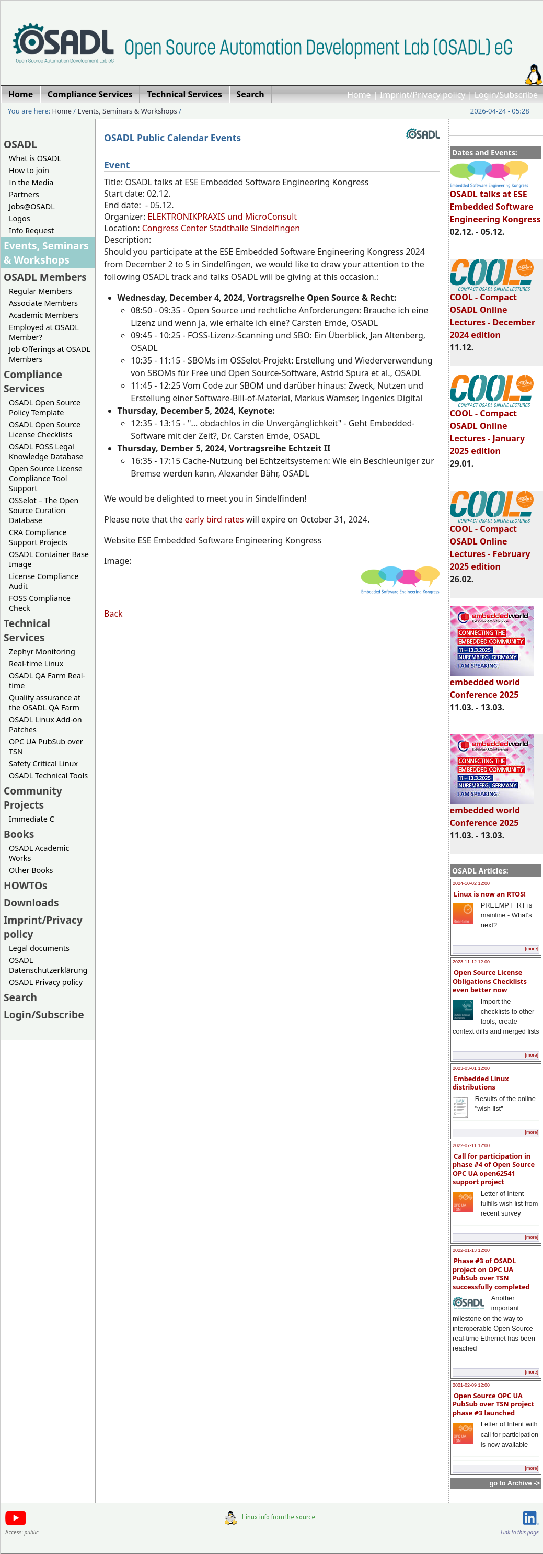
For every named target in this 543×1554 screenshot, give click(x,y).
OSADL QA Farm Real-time (47, 680)
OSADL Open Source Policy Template (44, 407)
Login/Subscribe (506, 94)
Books (19, 834)
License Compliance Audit (43, 581)
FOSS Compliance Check (40, 603)
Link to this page (520, 1532)
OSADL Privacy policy (46, 982)
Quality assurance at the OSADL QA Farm (44, 702)
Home (359, 94)
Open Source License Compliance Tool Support (46, 478)
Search (20, 997)
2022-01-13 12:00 (471, 1250)
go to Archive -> (514, 1483)
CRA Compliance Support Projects (38, 537)
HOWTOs (26, 885)
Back (113, 613)
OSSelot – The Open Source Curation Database (43, 510)
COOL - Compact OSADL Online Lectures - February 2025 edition (492, 543)
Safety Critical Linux (43, 763)
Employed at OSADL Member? (44, 332)
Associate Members (43, 303)
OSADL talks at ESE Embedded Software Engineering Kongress (495, 202)
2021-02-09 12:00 (471, 1385)
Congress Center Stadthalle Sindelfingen (221, 228)
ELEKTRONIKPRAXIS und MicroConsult (222, 216)
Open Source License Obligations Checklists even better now (490, 981)
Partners (24, 194)
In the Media (31, 182)
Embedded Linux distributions (481, 1083)
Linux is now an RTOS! (490, 894)
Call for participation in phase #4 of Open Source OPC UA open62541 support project (494, 1169)
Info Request (31, 230)
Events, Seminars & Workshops (127, 111)
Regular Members (40, 291)
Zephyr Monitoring (42, 651)
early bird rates (215, 519)
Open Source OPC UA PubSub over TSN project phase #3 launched (493, 1404)
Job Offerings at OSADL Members (49, 354)
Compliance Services (33, 381)
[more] (531, 948)
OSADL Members (45, 277)
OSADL (20, 144)
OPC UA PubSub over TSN (46, 746)
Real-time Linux (36, 663)
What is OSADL (35, 158)
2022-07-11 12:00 (471, 1145)
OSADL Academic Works (39, 853)
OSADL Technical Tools (48, 775)
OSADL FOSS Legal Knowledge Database (46, 451)
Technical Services (27, 630)
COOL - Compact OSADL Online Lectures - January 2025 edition (492, 427)
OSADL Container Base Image (49, 559)
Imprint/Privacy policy (423, 94)
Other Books (31, 870)
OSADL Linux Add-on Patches (45, 724)
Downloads (31, 902)
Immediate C (31, 819)
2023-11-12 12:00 (471, 962)
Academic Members (43, 315)
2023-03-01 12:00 (471, 1068)
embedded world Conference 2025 (492, 683)
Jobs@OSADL (32, 206)
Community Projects (33, 798)
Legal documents (39, 948)
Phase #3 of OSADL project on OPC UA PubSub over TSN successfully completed (491, 1273)
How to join (29, 170)
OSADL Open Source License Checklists (44, 429)
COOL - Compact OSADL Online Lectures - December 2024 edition (492, 311)
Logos (19, 218)
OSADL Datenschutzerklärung (48, 965)
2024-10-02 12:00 (471, 883)
